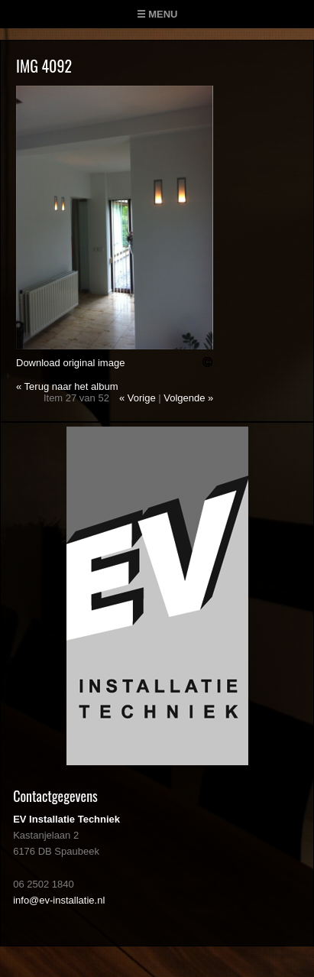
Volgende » (188, 398)
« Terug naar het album (67, 386)
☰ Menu (157, 14)
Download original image (70, 362)
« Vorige (137, 398)
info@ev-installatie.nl (59, 900)
